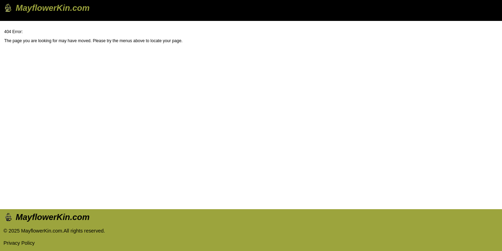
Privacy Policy (19, 243)
